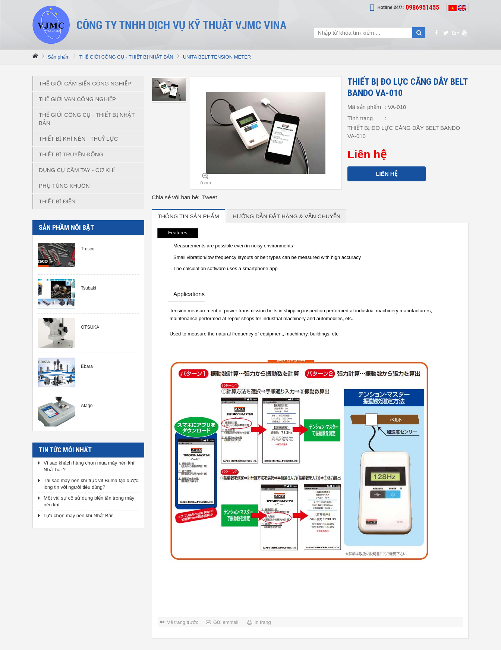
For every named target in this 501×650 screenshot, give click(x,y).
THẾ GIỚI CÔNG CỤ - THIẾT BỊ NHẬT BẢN (126, 57)
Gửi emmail (226, 622)
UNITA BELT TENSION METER (217, 57)
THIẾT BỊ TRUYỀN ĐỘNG (71, 154)
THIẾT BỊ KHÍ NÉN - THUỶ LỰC (78, 138)
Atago (86, 405)
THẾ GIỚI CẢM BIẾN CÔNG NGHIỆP (85, 83)
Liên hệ (386, 174)
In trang (263, 622)
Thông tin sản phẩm (188, 216)
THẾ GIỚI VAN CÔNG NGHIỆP (77, 99)
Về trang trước (182, 622)
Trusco (87, 248)
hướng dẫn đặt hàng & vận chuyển (286, 216)
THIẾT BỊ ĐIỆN (57, 201)
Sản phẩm (59, 57)
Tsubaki (88, 288)
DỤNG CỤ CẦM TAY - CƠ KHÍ (77, 170)
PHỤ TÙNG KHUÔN (64, 185)
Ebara (87, 366)
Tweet (209, 197)
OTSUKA (90, 327)
